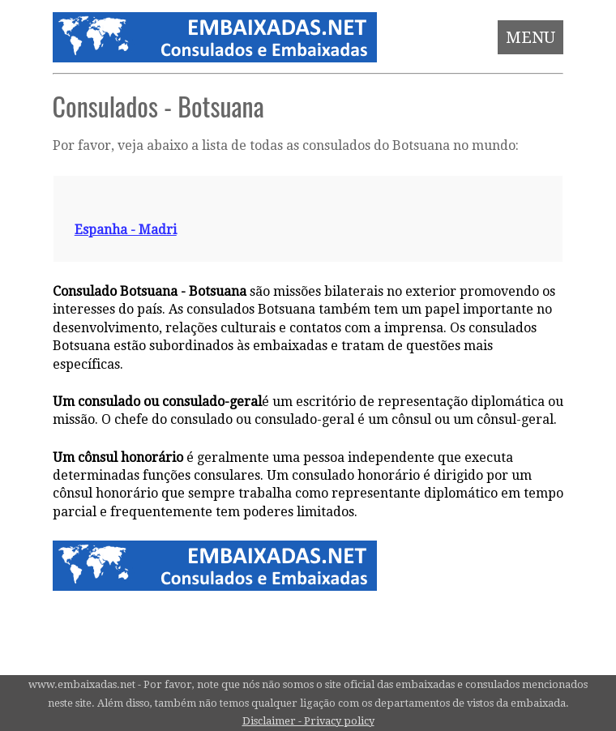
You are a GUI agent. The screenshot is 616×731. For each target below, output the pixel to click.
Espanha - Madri (126, 229)
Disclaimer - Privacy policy (308, 721)
